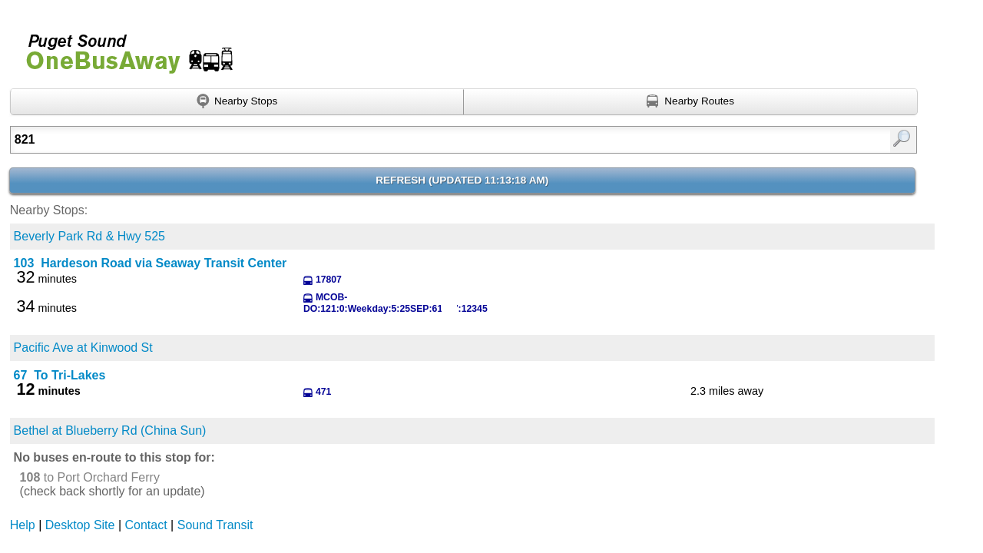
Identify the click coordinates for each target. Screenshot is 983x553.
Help (22, 524)
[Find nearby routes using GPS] (691, 102)
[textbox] (398, 140)
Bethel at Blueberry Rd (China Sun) (110, 430)
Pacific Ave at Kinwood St (83, 347)
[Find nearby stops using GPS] (237, 102)
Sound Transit (215, 524)
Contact (146, 524)
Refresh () (462, 180)
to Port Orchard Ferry (90, 477)
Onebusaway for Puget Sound (123, 47)
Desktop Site (80, 524)
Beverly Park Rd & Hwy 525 (89, 236)
